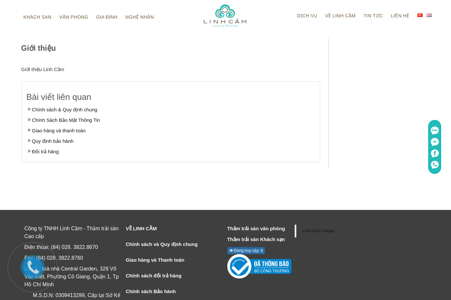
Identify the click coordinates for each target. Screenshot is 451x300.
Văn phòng (73, 17)
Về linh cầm (340, 15)
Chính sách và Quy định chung (162, 244)
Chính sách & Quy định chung (64, 109)
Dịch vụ (307, 15)
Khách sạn (38, 17)
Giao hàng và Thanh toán (155, 260)
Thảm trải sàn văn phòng (256, 228)
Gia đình (106, 17)
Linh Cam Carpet (318, 230)
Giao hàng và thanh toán (59, 130)
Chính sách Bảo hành (151, 291)
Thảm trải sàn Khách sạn (256, 239)
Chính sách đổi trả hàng (154, 275)
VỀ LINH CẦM (141, 228)
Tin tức (373, 15)
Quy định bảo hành (53, 141)
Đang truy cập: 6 (246, 250)
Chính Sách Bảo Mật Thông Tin (66, 120)
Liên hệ (400, 15)
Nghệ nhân (139, 17)
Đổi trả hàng (45, 151)
